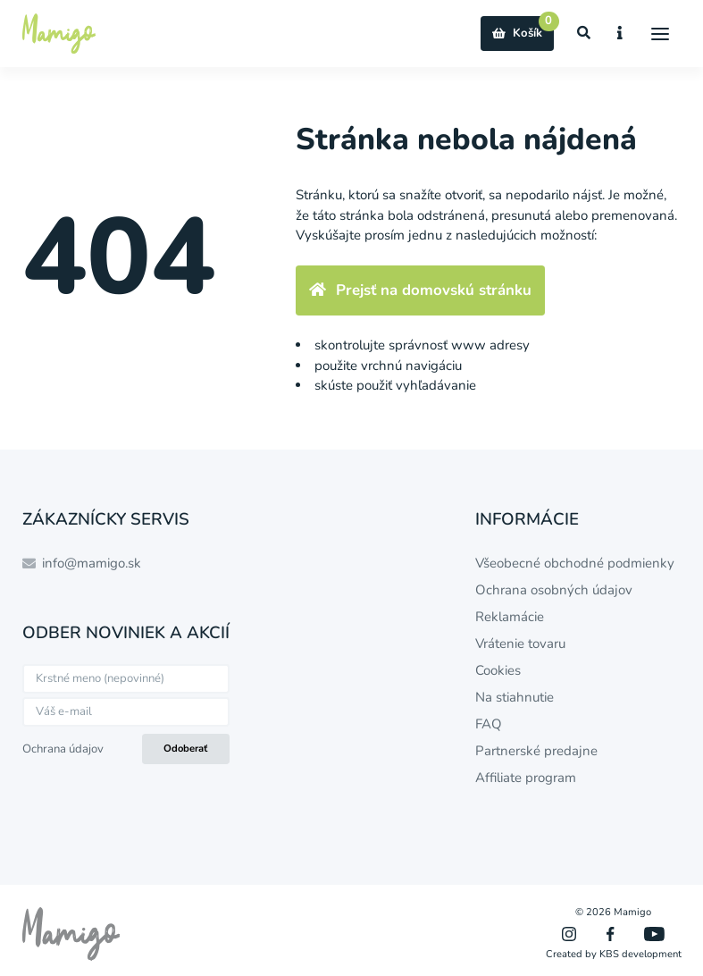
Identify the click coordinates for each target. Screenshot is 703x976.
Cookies (498, 670)
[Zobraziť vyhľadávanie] (584, 33)
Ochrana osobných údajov (553, 590)
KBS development (640, 954)
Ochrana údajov (63, 749)
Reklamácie (509, 617)
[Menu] (661, 33)
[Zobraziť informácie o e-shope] (620, 33)
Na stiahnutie (514, 697)
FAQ (488, 724)
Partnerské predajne (536, 751)
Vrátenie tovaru (520, 643)
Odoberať (185, 748)
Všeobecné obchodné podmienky (574, 563)
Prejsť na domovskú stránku (420, 290)
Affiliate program (525, 778)
